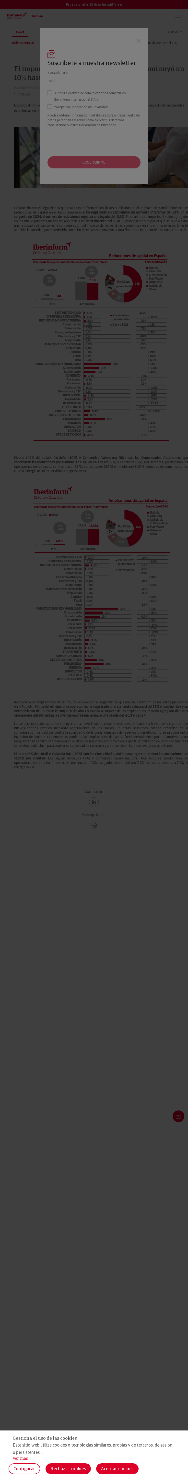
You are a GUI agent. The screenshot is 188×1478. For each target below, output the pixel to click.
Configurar (24, 1468)
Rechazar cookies (68, 1468)
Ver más (20, 1458)
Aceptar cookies (117, 1468)
